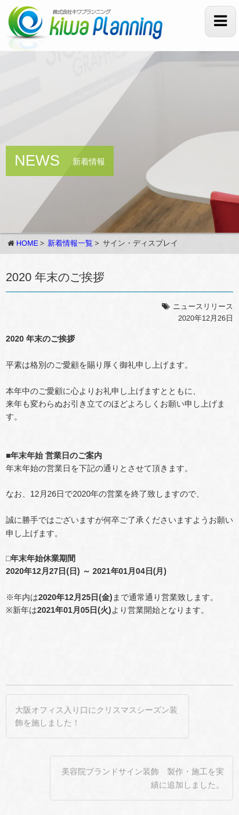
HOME (27, 243)
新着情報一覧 (70, 243)
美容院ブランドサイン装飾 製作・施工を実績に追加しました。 (142, 778)
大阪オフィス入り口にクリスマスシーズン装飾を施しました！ (96, 716)
